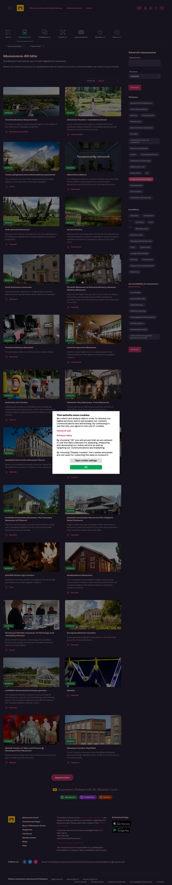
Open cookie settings (86, 460)
